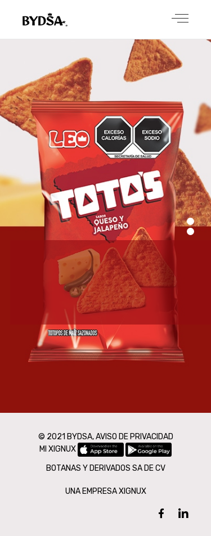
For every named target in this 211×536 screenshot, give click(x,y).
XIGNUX (132, 491)
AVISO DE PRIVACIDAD (134, 437)
